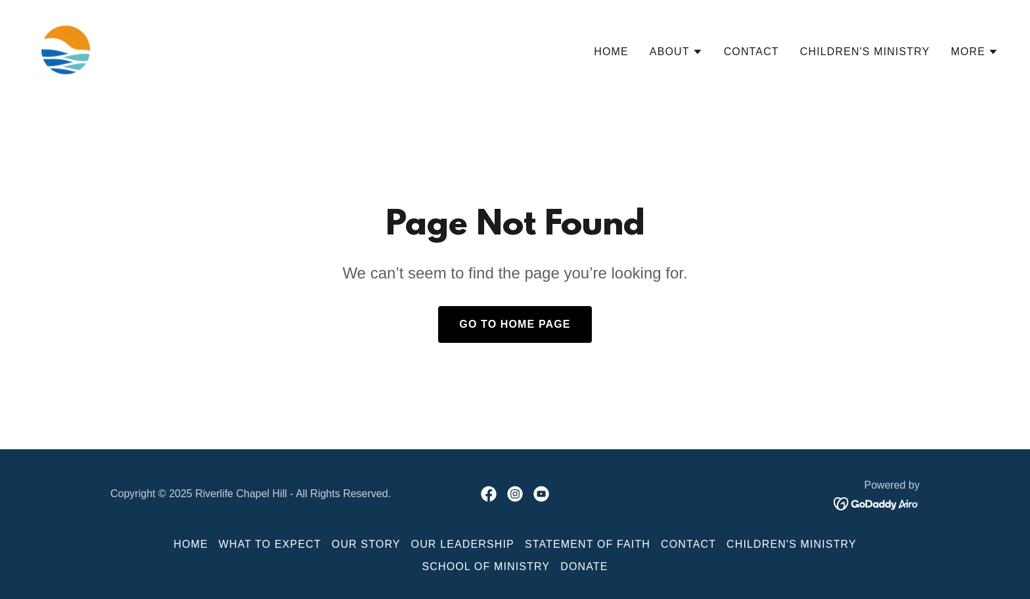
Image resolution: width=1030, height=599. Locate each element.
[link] (66, 49)
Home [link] (611, 51)
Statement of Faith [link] (587, 544)
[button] (676, 52)
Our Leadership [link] (462, 544)
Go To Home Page (514, 324)
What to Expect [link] (270, 544)
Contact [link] (751, 51)
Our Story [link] (366, 544)
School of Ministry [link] (486, 566)
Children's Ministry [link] (865, 51)
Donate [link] (584, 566)
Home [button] (190, 544)
